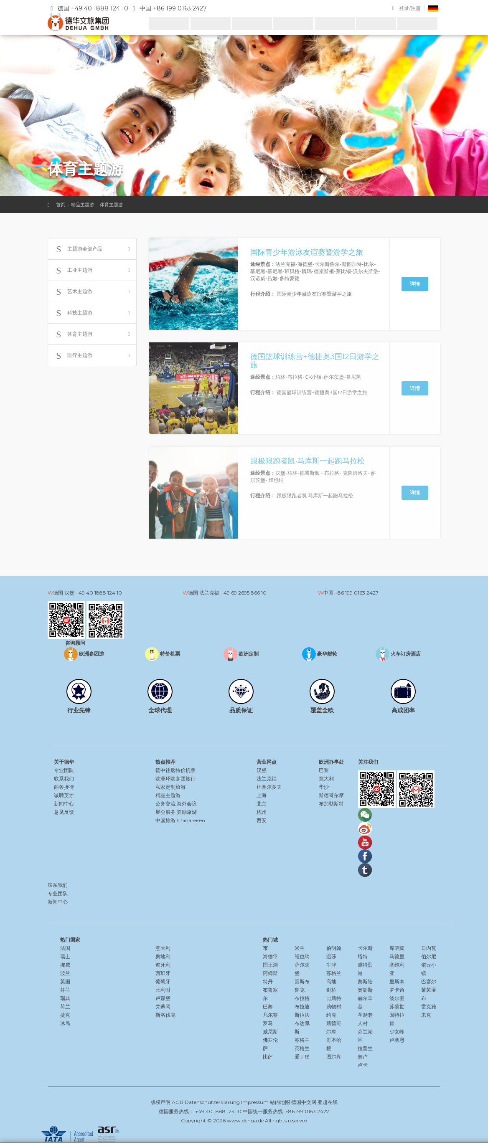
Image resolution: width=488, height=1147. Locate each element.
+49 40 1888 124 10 (99, 593)
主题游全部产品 (77, 249)
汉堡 (262, 770)
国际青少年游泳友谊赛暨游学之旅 (306, 252)
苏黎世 (396, 1006)
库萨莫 (396, 948)
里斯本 (396, 981)
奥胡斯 (365, 990)
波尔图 (396, 998)
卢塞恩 (396, 1040)
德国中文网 (303, 1102)
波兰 (65, 973)
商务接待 (64, 787)
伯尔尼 (428, 956)
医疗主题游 (72, 355)
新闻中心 (64, 803)
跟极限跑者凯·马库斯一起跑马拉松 (307, 461)
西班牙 (162, 973)
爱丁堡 (302, 1056)
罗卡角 (396, 990)
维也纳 (302, 956)
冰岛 (65, 1023)
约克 (331, 1015)
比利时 (162, 990)
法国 (65, 948)
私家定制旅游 (170, 787)
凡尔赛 (270, 1015)
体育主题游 (111, 205)
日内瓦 (428, 948)
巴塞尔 (428, 981)
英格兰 (302, 1048)
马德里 (396, 956)
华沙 (324, 787)
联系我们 (64, 778)
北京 (262, 803)
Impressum (255, 1102)
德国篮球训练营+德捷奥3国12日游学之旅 (314, 361)
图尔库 (333, 1056)
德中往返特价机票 (175, 770)
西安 (262, 820)
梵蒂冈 (162, 1006)
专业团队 (64, 770)
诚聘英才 (64, 795)
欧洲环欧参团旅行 (175, 778)
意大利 (326, 778)
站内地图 (280, 1102)
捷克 (65, 1015)
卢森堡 (162, 998)
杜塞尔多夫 (269, 787)
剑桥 (331, 990)
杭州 (262, 812)
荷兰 (65, 1006)
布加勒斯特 (331, 803)
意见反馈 (64, 812)
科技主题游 (72, 313)
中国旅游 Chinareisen (180, 820)
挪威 (65, 965)
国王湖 (270, 965)
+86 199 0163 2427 (357, 593)
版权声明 (160, 1102)
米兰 (300, 948)
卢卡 (363, 1065)
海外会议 (187, 803)
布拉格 (302, 998)
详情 (415, 284)
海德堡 (270, 956)
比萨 (268, 1056)
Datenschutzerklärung (212, 1102)
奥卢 (363, 1056)
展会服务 (165, 812)
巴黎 (324, 770)
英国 (65, 981)
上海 (262, 795)
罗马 (268, 1023)
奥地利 (162, 956)
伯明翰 (333, 948)
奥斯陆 (365, 981)
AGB (177, 1102)
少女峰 (396, 1031)
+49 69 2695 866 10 (244, 593)
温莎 (331, 956)
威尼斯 (270, 1031)
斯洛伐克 (165, 1015)
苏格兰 (302, 1040)
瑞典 (65, 998)
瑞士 (65, 956)
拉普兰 (365, 1048)
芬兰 (65, 990)
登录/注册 (410, 8)
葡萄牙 (162, 981)
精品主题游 (82, 205)
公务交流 (165, 803)
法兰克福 (267, 778)
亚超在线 (328, 1102)
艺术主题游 (72, 291)
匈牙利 (162, 965)
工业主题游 (72, 270)
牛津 (331, 965)
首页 (60, 205)
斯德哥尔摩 (331, 795)
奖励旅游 (187, 812)
